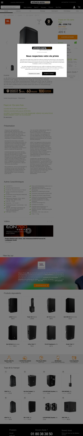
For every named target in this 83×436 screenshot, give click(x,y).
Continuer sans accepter (42, 52)
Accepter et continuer (49, 73)
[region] (42, 60)
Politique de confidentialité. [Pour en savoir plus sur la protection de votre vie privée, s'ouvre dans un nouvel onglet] (54, 69)
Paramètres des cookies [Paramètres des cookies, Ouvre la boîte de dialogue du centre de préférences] (34, 73)
